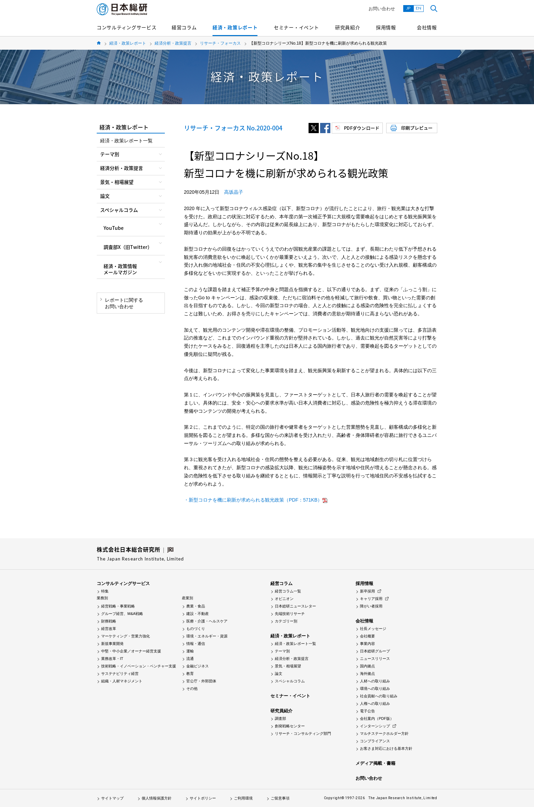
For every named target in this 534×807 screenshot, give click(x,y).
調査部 (280, 718)
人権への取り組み (375, 703)
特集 (105, 591)
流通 (190, 658)
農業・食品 (195, 606)
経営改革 (108, 629)
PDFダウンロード (361, 128)
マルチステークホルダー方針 (384, 733)
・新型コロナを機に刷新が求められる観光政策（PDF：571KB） (253, 500)
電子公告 (367, 711)
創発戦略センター (290, 726)
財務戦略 (108, 621)
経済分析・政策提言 (173, 43)
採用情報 (386, 27)
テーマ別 (282, 651)
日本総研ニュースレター (295, 606)
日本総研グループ (375, 651)
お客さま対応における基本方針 (386, 748)
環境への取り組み (375, 688)
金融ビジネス (197, 666)
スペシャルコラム (290, 681)
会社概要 (367, 636)
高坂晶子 (233, 192)
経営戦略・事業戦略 (118, 606)
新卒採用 (367, 591)
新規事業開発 (112, 644)
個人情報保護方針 (157, 798)
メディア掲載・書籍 (375, 763)
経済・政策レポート (235, 27)
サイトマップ (112, 798)
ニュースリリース (375, 658)
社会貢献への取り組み (378, 696)
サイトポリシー (203, 798)
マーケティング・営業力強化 (125, 636)
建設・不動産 (197, 614)
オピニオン (284, 599)
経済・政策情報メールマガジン (120, 269)
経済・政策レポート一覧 (126, 140)
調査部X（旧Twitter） (128, 246)
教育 (190, 673)
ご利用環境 (243, 798)
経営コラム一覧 (288, 591)
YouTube (114, 227)
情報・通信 (195, 644)
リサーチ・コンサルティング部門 (303, 733)
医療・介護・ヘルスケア (206, 621)
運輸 (190, 651)
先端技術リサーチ (290, 614)
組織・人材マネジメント (121, 681)
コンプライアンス (375, 741)
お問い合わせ (381, 8)
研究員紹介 (347, 27)
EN (418, 8)
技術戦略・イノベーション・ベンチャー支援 (138, 666)
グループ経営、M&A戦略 (122, 614)
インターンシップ (375, 726)
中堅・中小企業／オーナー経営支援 (131, 651)
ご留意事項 (280, 798)
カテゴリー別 (286, 621)
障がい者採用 (371, 606)
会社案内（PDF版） (377, 718)
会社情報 (427, 27)
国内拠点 (367, 666)
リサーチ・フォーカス (220, 43)
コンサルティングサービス (126, 27)
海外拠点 (367, 673)
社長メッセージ (373, 629)
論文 (278, 673)
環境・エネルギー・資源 (206, 636)
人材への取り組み (375, 681)
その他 (192, 688)
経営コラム (184, 27)
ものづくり (195, 629)
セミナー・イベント (296, 27)
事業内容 (367, 644)
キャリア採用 (371, 599)
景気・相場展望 (288, 666)
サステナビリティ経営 (120, 673)
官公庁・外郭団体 (201, 681)
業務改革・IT (112, 658)
